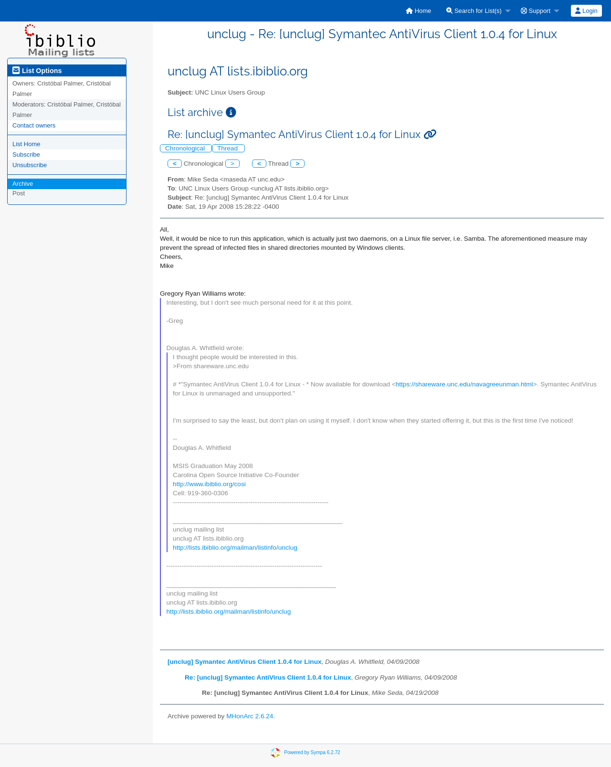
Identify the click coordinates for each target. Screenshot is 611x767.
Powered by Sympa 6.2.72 (312, 752)
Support (535, 10)
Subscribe (26, 154)
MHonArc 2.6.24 (249, 716)
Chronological (186, 148)
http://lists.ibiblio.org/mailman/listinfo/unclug (235, 547)
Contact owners (33, 125)
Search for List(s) (474, 10)
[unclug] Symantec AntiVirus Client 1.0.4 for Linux (245, 661)
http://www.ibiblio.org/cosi (209, 484)
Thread (228, 148)
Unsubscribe (29, 165)
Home (418, 10)
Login (586, 10)
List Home (26, 144)
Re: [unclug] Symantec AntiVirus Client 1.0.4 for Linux (268, 677)
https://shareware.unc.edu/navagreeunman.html (464, 384)
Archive (22, 183)
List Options (37, 71)
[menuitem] (418, 10)
